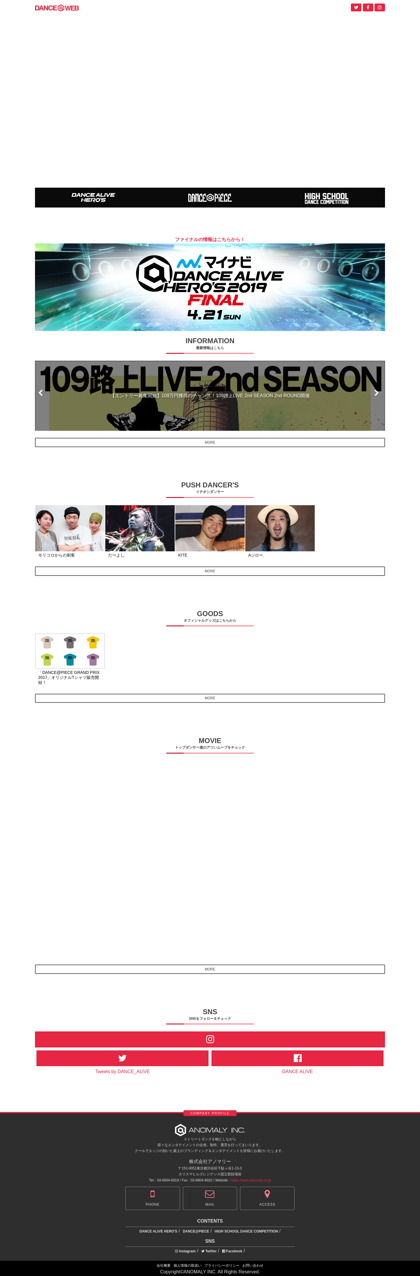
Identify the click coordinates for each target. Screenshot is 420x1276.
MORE (210, 442)
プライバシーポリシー (221, 1265)
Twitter (209, 1251)
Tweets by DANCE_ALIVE (122, 1071)
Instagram (185, 1251)
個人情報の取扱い (188, 1265)
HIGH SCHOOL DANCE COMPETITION (246, 1231)
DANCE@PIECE (196, 1231)
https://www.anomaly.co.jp (251, 1180)
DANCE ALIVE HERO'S (158, 1231)
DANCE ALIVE (297, 1071)
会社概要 (164, 1265)
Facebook (232, 1251)
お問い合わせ (252, 1265)
